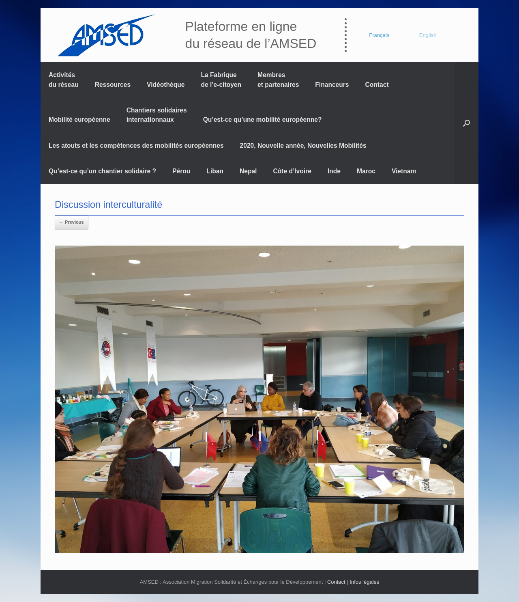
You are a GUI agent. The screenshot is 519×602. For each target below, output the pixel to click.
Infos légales (364, 582)
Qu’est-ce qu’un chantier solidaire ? (102, 171)
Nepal (248, 171)
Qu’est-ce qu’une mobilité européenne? (262, 119)
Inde (334, 171)
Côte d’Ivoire (292, 171)
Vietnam (404, 171)
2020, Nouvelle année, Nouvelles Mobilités (303, 145)
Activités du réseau (64, 79)
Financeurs (332, 84)
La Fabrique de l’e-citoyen (221, 79)
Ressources (113, 84)
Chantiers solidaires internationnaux (157, 115)
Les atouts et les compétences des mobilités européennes (136, 145)
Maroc (366, 171)
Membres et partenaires (278, 79)
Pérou (181, 171)
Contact (377, 84)
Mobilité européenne (79, 119)
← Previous (71, 222)
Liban (214, 171)
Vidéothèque (165, 84)
